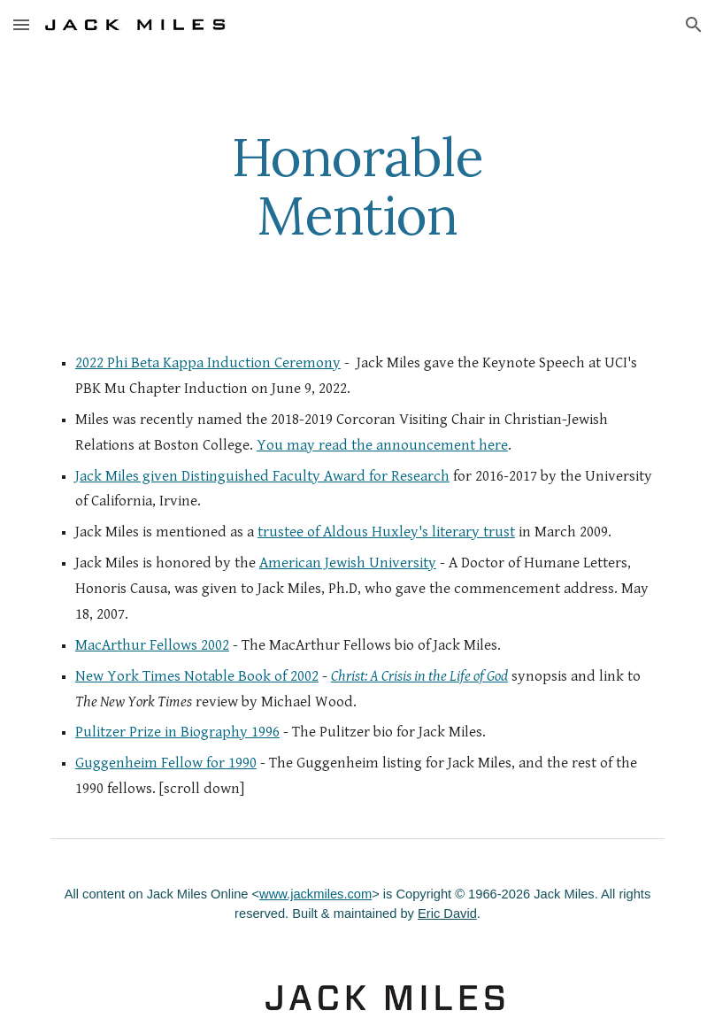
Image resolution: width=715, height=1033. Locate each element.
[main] (358, 185)
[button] (21, 24)
